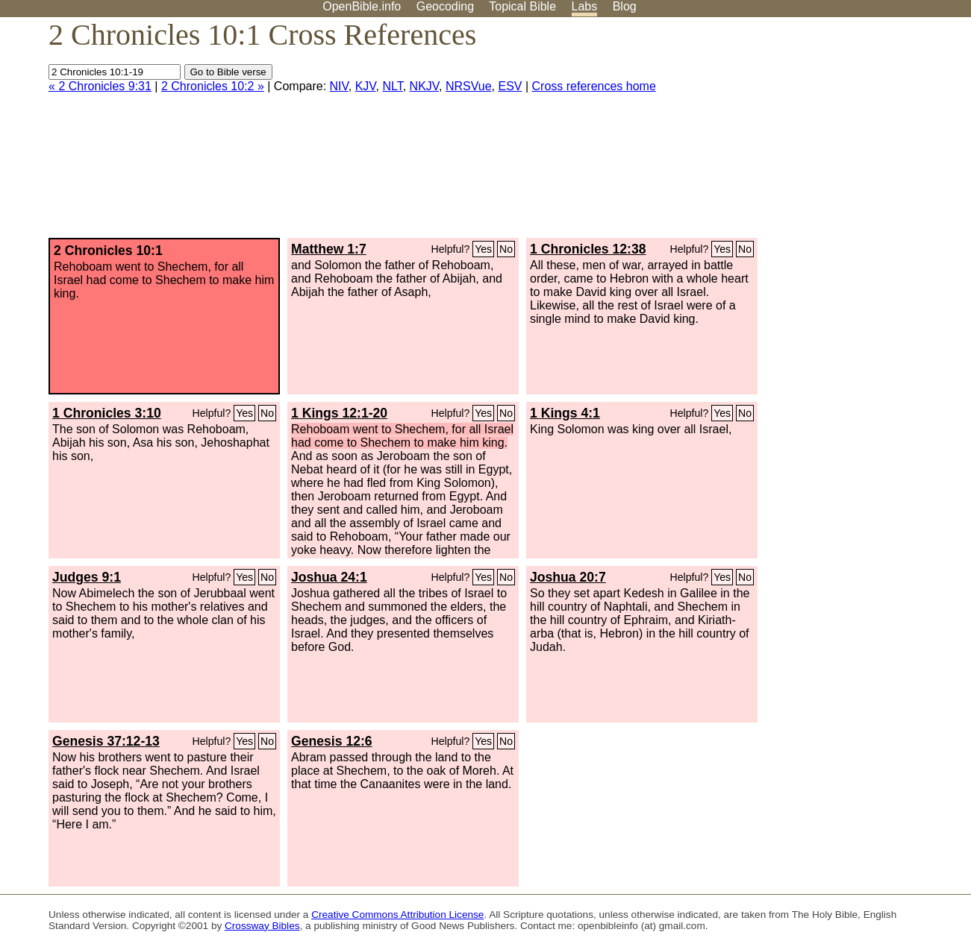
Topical (522, 6)
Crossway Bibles (262, 925)
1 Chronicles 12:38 (588, 249)
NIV (339, 86)
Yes (483, 249)
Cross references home (594, 86)
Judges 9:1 (86, 577)
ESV (510, 86)
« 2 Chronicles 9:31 (100, 86)
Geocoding (445, 6)
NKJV (424, 86)
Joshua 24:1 (329, 577)
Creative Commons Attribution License (397, 914)
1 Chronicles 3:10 (106, 413)
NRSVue (469, 86)
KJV (365, 86)
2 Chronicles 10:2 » (212, 86)
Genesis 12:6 (331, 741)
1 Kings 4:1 (565, 413)
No (506, 249)
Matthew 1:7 (328, 249)
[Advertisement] (820, 133)
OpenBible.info (361, 6)
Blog (625, 6)
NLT (392, 86)
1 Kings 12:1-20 (339, 413)
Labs (585, 6)
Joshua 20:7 (568, 577)
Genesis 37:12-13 (106, 741)
